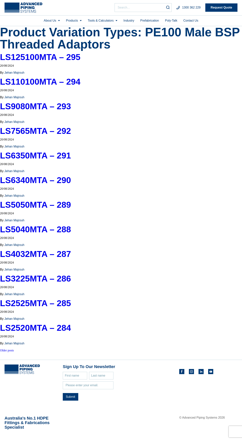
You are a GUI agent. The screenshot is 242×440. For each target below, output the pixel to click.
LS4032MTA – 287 (35, 254)
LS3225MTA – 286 (35, 278)
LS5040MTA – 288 (35, 229)
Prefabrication (149, 20)
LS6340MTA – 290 (35, 180)
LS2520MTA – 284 (35, 328)
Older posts (7, 350)
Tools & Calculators (101, 20)
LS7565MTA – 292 (35, 131)
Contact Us (190, 20)
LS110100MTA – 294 (40, 82)
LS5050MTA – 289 (35, 205)
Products (72, 20)
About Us (50, 20)
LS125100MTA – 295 (40, 57)
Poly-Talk (171, 20)
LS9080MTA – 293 (35, 106)
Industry (128, 20)
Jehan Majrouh (14, 72)
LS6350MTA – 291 (35, 155)
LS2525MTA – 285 (35, 303)
